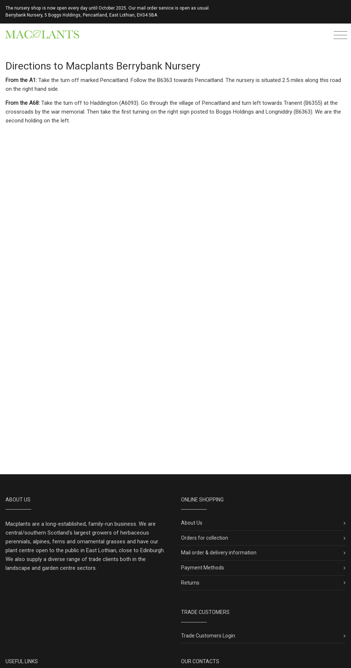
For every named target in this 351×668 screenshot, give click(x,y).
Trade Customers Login (208, 636)
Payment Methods (202, 568)
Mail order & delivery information (218, 553)
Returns (190, 583)
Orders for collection (204, 538)
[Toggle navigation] (340, 36)
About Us (191, 523)
